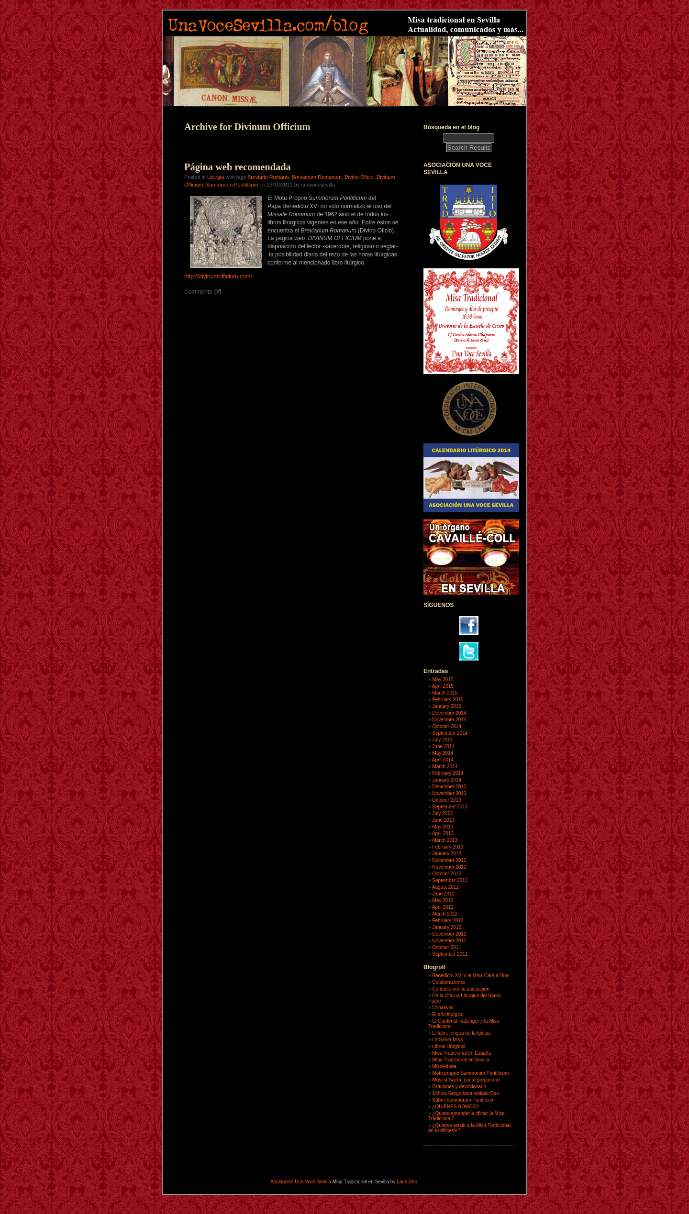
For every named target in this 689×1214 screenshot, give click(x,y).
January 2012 (446, 927)
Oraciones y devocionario (459, 1086)
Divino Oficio (359, 177)
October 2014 (446, 726)
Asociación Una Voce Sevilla (300, 1181)
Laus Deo (407, 1181)
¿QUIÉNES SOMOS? (455, 1106)
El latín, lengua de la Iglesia (461, 1033)
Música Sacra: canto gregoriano (466, 1079)
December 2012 (449, 860)
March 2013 (444, 840)
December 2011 (449, 934)
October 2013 (446, 800)
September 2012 (449, 880)
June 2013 (443, 820)
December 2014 (449, 713)
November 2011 (449, 940)
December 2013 (449, 786)
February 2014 (447, 773)
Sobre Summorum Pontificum (463, 1100)
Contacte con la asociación (460, 989)
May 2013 (442, 826)
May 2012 (442, 900)
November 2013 (449, 793)
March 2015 (444, 692)
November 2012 (449, 867)
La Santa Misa (447, 1039)
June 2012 (443, 893)
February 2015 (447, 699)
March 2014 (444, 766)
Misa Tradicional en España (461, 1053)
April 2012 (443, 907)
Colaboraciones (449, 982)
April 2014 (443, 759)
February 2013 (447, 847)
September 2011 (449, 954)
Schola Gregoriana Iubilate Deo (465, 1093)
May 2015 (442, 679)
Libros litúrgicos (448, 1046)
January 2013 (446, 853)
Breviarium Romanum (316, 177)
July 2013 (442, 813)
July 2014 (442, 739)
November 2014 (449, 719)
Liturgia (215, 177)
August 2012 (445, 887)
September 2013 (449, 806)
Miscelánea (444, 1066)
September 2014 (449, 733)
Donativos (442, 1007)
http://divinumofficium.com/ (218, 276)
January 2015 (446, 706)
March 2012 (444, 913)
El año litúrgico (448, 1014)
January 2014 (446, 780)
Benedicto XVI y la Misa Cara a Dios (470, 975)
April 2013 (443, 833)
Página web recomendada (237, 167)
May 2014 (442, 753)
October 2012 (446, 873)
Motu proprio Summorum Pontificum (470, 1073)
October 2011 (446, 947)
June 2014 (443, 746)
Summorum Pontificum (232, 185)
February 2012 (447, 920)
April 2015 (443, 686)
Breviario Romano (268, 177)
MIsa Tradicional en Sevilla (460, 1059)
